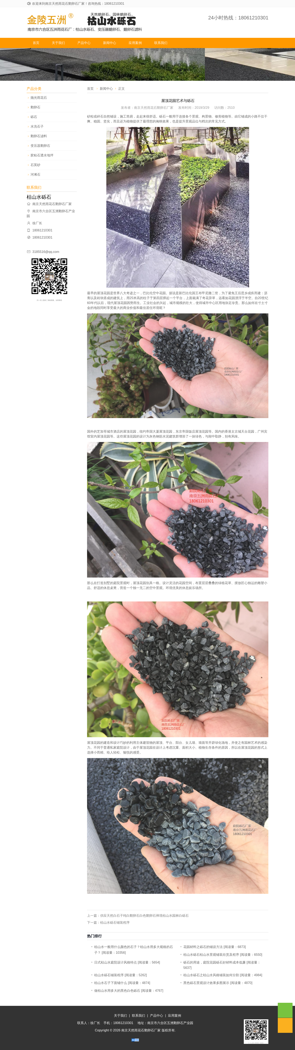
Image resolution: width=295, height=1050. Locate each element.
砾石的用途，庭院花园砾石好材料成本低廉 (214, 962)
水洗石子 (37, 126)
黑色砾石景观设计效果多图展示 (206, 983)
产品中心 (84, 43)
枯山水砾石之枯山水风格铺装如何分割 (211, 975)
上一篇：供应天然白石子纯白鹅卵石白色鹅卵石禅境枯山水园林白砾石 (138, 915)
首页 (36, 43)
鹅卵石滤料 (39, 136)
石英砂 (35, 165)
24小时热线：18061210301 (238, 17)
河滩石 (35, 174)
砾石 (34, 117)
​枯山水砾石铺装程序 (109, 975)
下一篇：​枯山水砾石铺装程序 (108, 922)
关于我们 (58, 43)
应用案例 (135, 43)
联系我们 (160, 43)
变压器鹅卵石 (40, 145)
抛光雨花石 (39, 97)
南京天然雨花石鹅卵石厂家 (141, 1030)
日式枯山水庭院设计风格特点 (115, 962)
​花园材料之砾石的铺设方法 (203, 947)
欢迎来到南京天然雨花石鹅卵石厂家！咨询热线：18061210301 (78, 3)
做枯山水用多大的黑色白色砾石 (117, 990)
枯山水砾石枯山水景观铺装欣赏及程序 (211, 954)
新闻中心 (109, 43)
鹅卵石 (35, 107)
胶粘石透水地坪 (42, 155)
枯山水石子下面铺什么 (110, 983)
